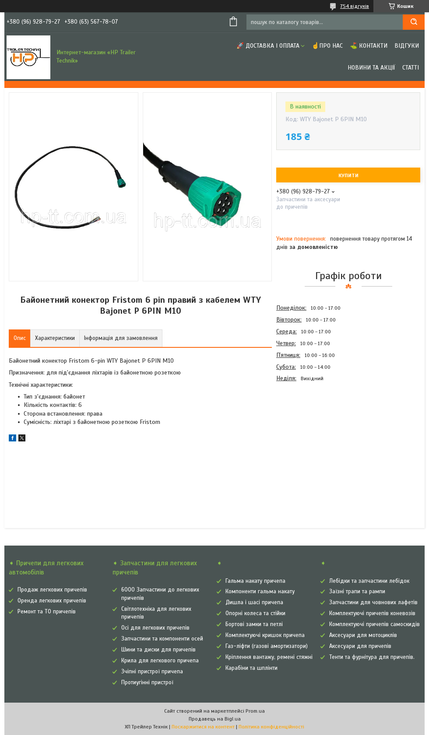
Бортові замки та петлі (254, 624)
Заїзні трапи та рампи (357, 591)
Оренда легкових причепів (52, 600)
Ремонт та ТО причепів (47, 611)
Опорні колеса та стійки (255, 613)
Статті (410, 67)
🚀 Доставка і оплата (267, 45)
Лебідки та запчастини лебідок (369, 581)
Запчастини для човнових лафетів (373, 602)
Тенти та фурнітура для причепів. (372, 657)
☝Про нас (327, 45)
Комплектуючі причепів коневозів (372, 613)
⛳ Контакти (368, 45)
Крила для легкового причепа (160, 660)
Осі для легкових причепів (155, 627)
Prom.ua (255, 711)
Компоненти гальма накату (260, 591)
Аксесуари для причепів (360, 646)
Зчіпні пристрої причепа (152, 671)
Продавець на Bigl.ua (215, 719)
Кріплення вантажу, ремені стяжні (269, 657)
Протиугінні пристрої (147, 682)
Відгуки (406, 45)
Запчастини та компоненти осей (162, 638)
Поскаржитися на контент (203, 727)
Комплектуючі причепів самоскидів (374, 624)
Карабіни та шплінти (251, 668)
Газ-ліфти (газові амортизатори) (266, 646)
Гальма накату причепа (255, 581)
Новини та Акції (371, 67)
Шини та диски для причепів (158, 649)
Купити (348, 175)
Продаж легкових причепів (52, 589)
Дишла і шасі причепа (254, 602)
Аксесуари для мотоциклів (363, 635)
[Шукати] (414, 22)
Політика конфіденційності (271, 727)
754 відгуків (354, 6)
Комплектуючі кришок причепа (265, 635)
